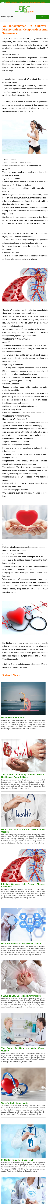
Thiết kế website (24, 2)
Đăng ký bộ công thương (37, 2)
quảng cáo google (32, 664)
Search (42, 17)
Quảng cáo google (11, 2)
